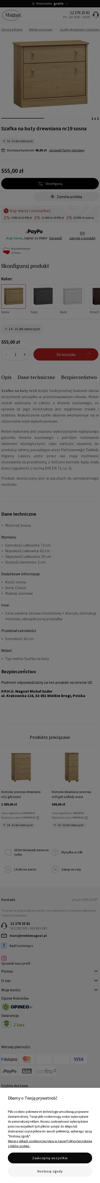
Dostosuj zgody (50, 1171)
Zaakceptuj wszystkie (50, 1158)
